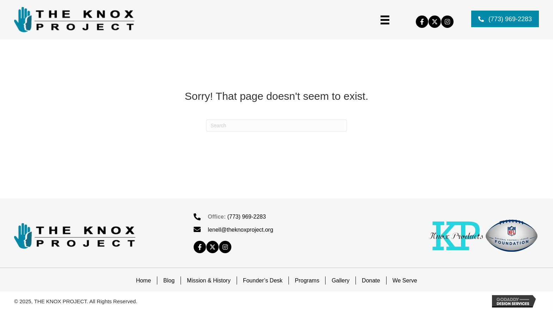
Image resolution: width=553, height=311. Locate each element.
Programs (307, 280)
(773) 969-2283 (246, 217)
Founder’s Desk (262, 280)
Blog (169, 280)
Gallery (341, 280)
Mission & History (209, 280)
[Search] (276, 126)
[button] (422, 22)
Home (143, 280)
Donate (371, 280)
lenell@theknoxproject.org (240, 230)
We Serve (405, 280)
